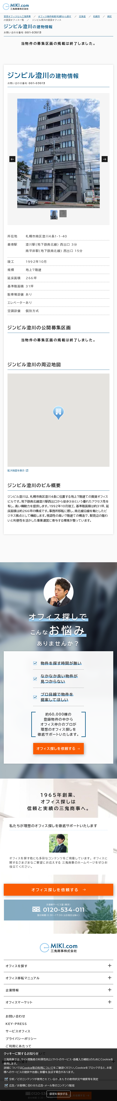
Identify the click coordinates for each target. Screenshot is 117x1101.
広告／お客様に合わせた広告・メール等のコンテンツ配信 (42, 1085)
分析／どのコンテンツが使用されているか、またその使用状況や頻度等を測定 (53, 1079)
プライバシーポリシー (21, 1038)
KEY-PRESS (16, 1023)
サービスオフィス (18, 1031)
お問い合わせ (16, 1016)
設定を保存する (59, 1094)
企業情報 (12, 990)
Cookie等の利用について (37, 1068)
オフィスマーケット (19, 1002)
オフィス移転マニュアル (23, 978)
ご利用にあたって (19, 1046)
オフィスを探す (17, 965)
